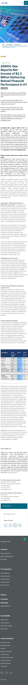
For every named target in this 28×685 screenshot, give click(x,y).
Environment (4, 620)
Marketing (4, 603)
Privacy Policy (3, 679)
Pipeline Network (5, 576)
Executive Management (7, 556)
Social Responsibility (6, 626)
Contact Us (4, 666)
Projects (4, 595)
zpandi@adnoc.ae (6, 500)
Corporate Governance (7, 657)
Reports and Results (6, 651)
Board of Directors (6, 553)
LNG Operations (5, 582)
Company (4, 549)
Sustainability (5, 616)
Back (3, 56)
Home (3, 44)
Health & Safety (5, 623)
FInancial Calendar (6, 663)
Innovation (4, 599)
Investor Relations (7, 638)
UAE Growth (4, 629)
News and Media (9, 44)
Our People (4, 559)
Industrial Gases (5, 579)
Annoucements (5, 654)
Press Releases (17, 44)
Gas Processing (5, 573)
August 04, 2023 (6, 63)
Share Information (6, 645)
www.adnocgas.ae (12, 472)
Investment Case (5, 642)
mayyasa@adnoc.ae (6, 489)
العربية (21, 3)
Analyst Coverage (5, 660)
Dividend (3, 648)
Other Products (5, 585)
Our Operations (6, 569)
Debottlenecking (5, 606)
